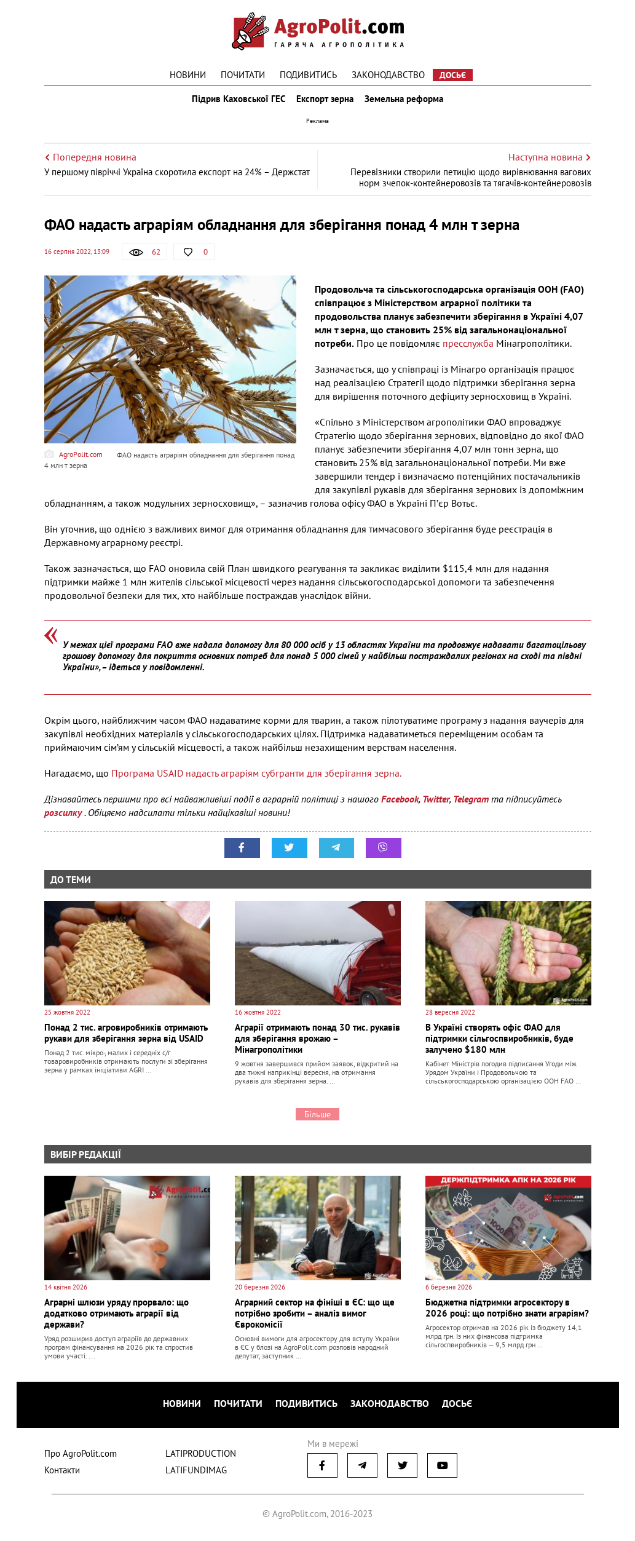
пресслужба (469, 352)
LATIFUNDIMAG (196, 1474)
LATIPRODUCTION (200, 1457)
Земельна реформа (407, 103)
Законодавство (388, 75)
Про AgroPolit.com (80, 1457)
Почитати (243, 75)
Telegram (471, 807)
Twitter (435, 807)
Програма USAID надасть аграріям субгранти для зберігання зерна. (256, 781)
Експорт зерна (324, 103)
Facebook (400, 807)
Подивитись (308, 75)
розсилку (64, 821)
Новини (188, 75)
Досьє (453, 75)
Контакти (62, 1474)
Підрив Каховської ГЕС (235, 103)
